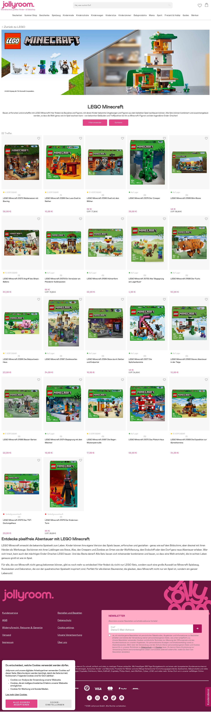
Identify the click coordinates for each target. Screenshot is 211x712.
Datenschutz (64, 620)
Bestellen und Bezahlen (70, 613)
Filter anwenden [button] (94, 123)
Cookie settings (66, 627)
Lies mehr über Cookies (17, 690)
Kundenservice (10, 613)
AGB (4, 620)
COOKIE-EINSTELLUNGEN (56, 700)
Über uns (62, 642)
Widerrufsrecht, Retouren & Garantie (22, 627)
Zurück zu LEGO (13, 26)
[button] (199, 6)
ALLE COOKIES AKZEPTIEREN (22, 700)
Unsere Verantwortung (70, 635)
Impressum (7, 642)
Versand (6, 635)
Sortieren (119, 123)
